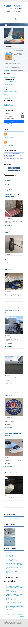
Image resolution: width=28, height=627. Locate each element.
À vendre (8, 570)
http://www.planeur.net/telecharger (11, 60)
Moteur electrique (10, 473)
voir (19, 63)
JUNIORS (11, 156)
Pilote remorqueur (9, 568)
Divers (7, 184)
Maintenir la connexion (9, 118)
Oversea (12, 159)
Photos (14, 153)
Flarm (6, 232)
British (8, 159)
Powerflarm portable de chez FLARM (13, 563)
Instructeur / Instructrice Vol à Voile (13, 567)
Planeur (5, 155)
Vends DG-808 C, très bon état (12, 556)
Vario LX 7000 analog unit (11, 560)
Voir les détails (8, 225)
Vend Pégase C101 (10, 554)
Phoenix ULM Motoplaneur (11, 571)
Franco (14, 156)
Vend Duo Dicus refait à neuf (12, 552)
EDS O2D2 (8, 269)
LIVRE (21, 153)
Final (8, 156)
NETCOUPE (14, 155)
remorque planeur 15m (11, 353)
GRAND (5, 156)
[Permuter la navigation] (6, 24)
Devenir (21, 159)
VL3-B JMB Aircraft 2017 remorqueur (13, 566)
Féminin (18, 158)
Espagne (5, 159)
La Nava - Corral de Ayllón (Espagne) (13, 602)
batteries (5, 153)
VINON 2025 (8, 598)
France (11, 158)
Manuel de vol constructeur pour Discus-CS (15, 601)
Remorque (8, 180)
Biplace (14, 158)
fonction (19, 155)
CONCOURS (10, 153)
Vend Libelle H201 (9, 555)
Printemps (18, 153)
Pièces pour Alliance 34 (11, 599)
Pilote (5, 161)
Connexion (10, 12)
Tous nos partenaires (14, 518)
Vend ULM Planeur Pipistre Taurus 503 (14, 564)
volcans (9, 155)
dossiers (21, 158)
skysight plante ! (9, 603)
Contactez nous (7, 70)
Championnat (6, 158)
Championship (16, 159)
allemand (18, 156)
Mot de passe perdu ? (8, 123)
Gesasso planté (9, 590)
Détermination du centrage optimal (13, 586)
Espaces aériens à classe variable (13, 607)
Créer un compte (8, 125)
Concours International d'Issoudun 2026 (14, 585)
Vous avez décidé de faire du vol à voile (14, 597)
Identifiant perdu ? (7, 124)
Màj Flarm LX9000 (9, 609)
